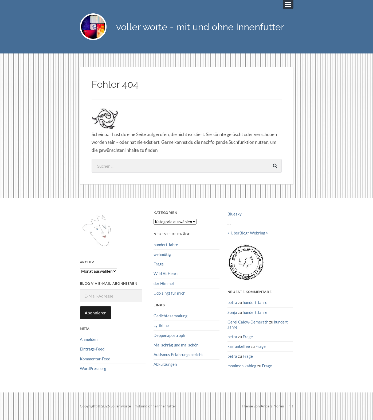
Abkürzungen (165, 364)
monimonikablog (241, 365)
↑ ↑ (291, 406)
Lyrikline (161, 325)
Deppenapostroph (169, 335)
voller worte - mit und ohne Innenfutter (200, 26)
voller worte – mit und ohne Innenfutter (143, 406)
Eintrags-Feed (92, 348)
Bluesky (234, 213)
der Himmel (164, 283)
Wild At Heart (166, 273)
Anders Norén (272, 406)
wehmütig (162, 254)
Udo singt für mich (169, 293)
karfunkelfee (238, 346)
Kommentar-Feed (95, 358)
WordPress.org (93, 368)
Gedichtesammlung (170, 315)
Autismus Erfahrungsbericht (178, 354)
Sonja (232, 312)
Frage (159, 263)
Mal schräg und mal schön (176, 344)
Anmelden (88, 339)
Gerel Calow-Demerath (247, 321)
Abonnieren (96, 312)
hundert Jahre (166, 244)
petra (232, 302)
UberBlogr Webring (248, 232)
